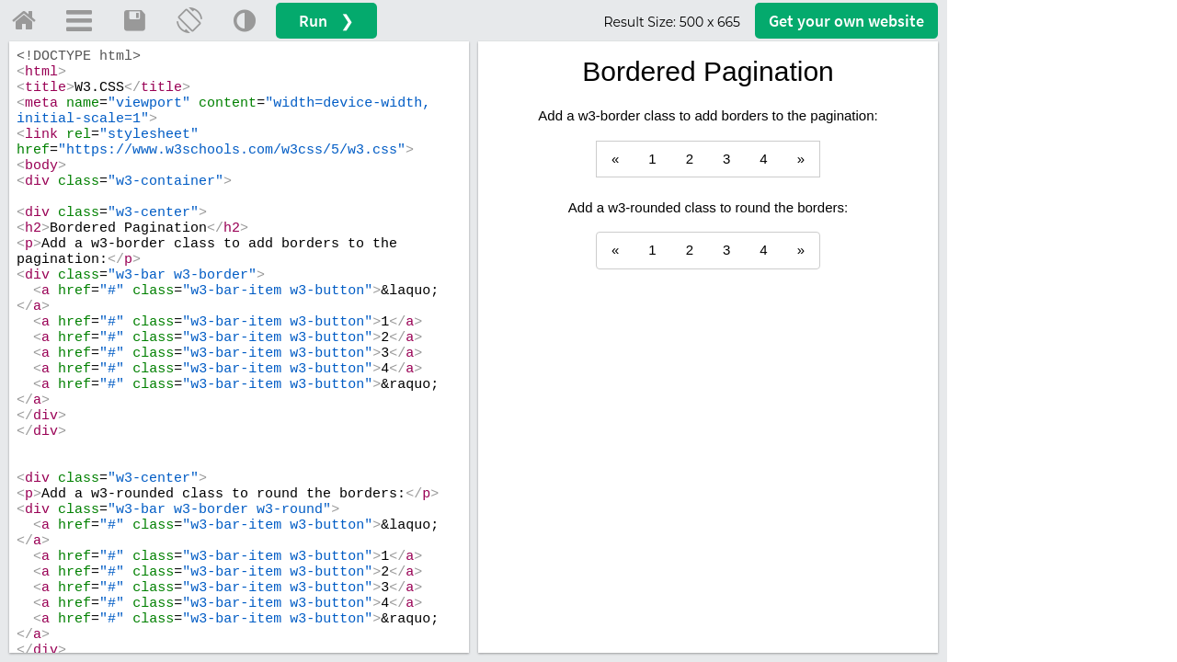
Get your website (846, 20)
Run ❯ (326, 20)
